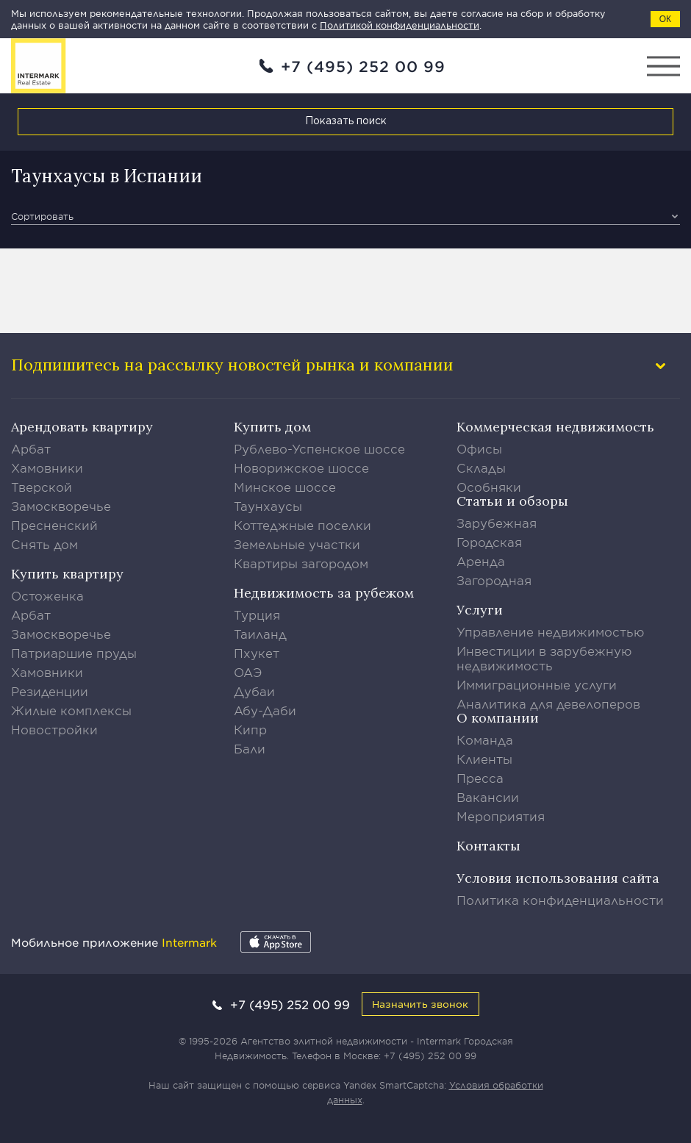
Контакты (488, 845)
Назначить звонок (420, 1003)
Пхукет (256, 652)
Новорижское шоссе (301, 467)
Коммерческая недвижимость (555, 426)
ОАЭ (248, 671)
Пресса (480, 777)
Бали (249, 748)
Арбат (31, 448)
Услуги (480, 609)
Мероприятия (501, 816)
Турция (257, 614)
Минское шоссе (285, 486)
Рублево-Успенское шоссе (319, 448)
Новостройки (54, 729)
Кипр (250, 729)
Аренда (481, 560)
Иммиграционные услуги (537, 684)
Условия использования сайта (558, 878)
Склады (481, 467)
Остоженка (47, 595)
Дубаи (254, 691)
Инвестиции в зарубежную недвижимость (544, 658)
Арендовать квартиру (82, 426)
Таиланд (260, 633)
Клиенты (484, 758)
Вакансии (488, 796)
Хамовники (47, 467)
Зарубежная (497, 522)
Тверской (41, 486)
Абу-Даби (265, 710)
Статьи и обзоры (512, 500)
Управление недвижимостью (551, 631)
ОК (665, 19)
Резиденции (49, 691)
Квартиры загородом (301, 563)
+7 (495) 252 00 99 (363, 66)
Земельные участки (297, 544)
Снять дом (44, 544)
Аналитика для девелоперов (548, 703)
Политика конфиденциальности (560, 899)
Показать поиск (346, 121)
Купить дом (272, 426)
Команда (485, 739)
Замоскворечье (61, 505)
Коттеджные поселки (302, 524)
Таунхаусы (268, 505)
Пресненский (54, 524)
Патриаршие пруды (74, 652)
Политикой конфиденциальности (399, 25)
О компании (498, 717)
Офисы (479, 448)
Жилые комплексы (71, 710)
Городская (489, 541)
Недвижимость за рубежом (324, 592)
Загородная (494, 580)
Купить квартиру (67, 573)
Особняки (489, 486)
